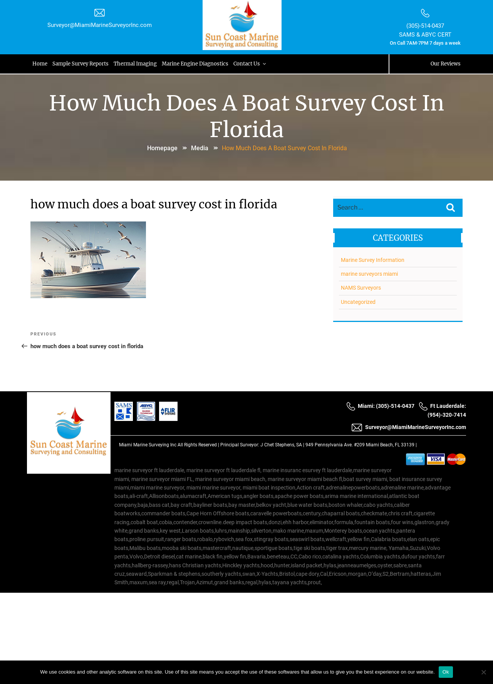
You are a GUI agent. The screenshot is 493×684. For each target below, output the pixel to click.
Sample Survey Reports (82, 63)
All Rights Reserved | (199, 445)
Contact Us (252, 63)
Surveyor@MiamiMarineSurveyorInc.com (100, 25)
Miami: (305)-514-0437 (380, 406)
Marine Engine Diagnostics (197, 63)
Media (199, 147)
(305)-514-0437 (425, 25)
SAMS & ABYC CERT (425, 34)
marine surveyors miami (368, 273)
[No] (483, 672)
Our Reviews (445, 63)
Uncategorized (357, 301)
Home (40, 63)
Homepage (162, 147)
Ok (446, 672)
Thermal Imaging (136, 63)
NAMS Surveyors (360, 287)
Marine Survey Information (372, 259)
